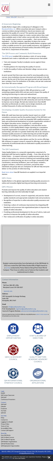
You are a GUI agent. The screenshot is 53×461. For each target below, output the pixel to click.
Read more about (8, 172)
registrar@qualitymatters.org (26, 309)
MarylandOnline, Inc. (9, 29)
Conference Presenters (8, 399)
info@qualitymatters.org (16, 307)
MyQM (3, 393)
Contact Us (4, 420)
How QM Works (6, 435)
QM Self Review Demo (7, 444)
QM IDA (3, 413)
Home (8, 17)
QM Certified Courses (7, 437)
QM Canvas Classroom (7, 395)
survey (7, 268)
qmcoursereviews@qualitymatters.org (34, 311)
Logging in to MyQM (7, 422)
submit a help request (41, 314)
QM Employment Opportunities (10, 446)
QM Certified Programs (8, 439)
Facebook (4, 408)
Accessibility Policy (6, 428)
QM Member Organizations (9, 441)
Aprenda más (8, 291)
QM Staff (3, 397)
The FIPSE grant (7, 56)
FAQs (2, 417)
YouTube (3, 410)
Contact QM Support (7, 430)
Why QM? (14, 17)
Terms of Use (5, 426)
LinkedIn (3, 406)
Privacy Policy (5, 424)
